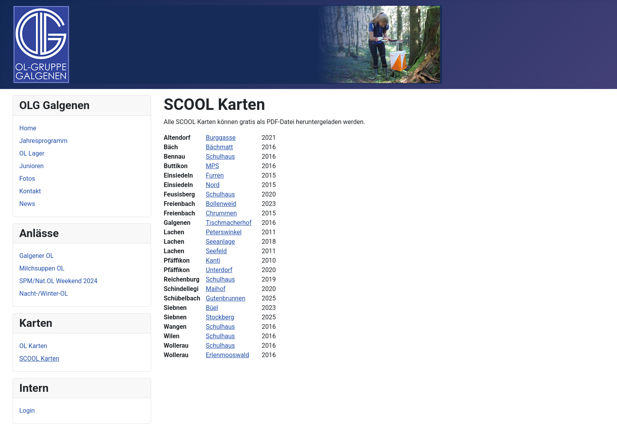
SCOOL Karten (39, 358)
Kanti (213, 260)
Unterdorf (219, 270)
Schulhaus (220, 156)
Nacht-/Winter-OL (43, 293)
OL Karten (33, 346)
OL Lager (31, 153)
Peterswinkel (224, 232)
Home (27, 128)
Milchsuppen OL (42, 268)
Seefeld (216, 251)
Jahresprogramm (43, 141)
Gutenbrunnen (226, 298)
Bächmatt (219, 147)
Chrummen (221, 213)
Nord (213, 185)
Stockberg (220, 317)
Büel (212, 307)
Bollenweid (221, 204)
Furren (215, 175)
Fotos (27, 178)
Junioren (31, 166)
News (27, 204)
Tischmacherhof (228, 222)
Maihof (215, 289)
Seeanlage (220, 241)
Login (27, 410)
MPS (212, 166)
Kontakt (30, 191)
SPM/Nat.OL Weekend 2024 (58, 281)
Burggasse (221, 137)
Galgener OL (36, 255)
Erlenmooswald (227, 355)
